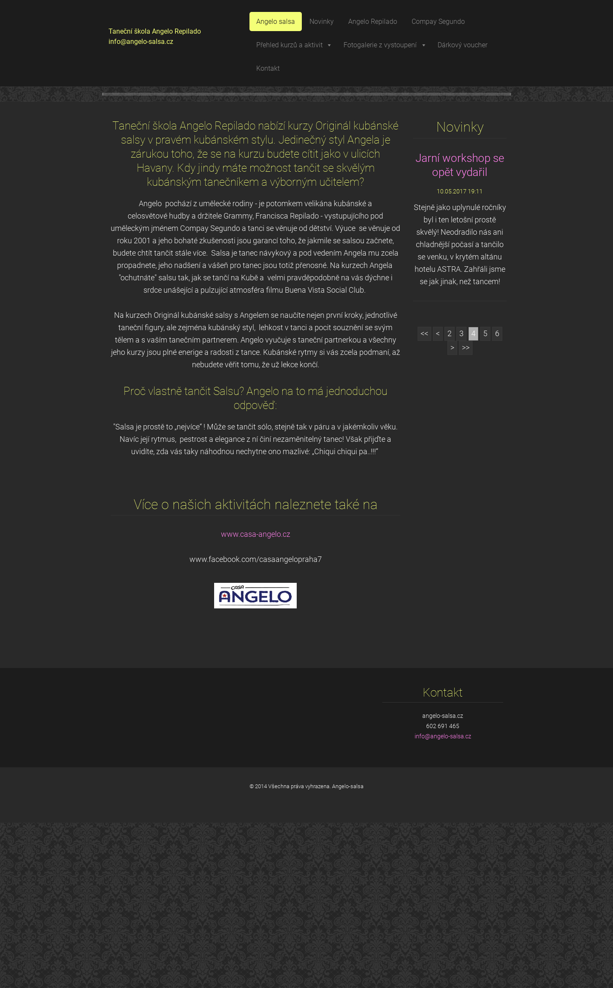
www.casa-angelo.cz (255, 699)
